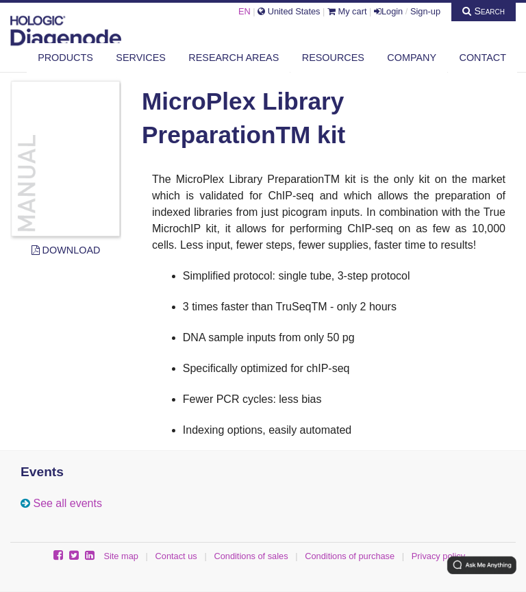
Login (388, 11)
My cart (347, 11)
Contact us (176, 556)
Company (411, 57)
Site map (120, 556)
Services (141, 57)
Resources (333, 57)
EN (244, 11)
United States (289, 11)
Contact (483, 57)
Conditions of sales (251, 556)
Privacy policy (438, 556)
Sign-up (425, 11)
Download (66, 250)
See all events (67, 503)
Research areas (233, 57)
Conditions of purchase (349, 556)
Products (65, 57)
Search (483, 10)
